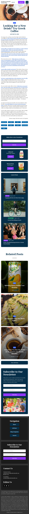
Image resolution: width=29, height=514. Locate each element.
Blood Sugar (4, 122)
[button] (27, 2)
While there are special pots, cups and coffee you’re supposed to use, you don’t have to (14, 87)
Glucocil (4, 125)
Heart (18, 125)
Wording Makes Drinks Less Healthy (14, 286)
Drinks (4, 128)
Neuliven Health (25, 125)
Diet (18, 122)
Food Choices (24, 122)
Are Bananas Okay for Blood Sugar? (14, 319)
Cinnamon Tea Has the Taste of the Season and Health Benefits (14, 351)
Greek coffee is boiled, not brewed (8, 69)
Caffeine (10, 122)
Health (11, 125)
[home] (6, 2)
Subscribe (21, 2)
